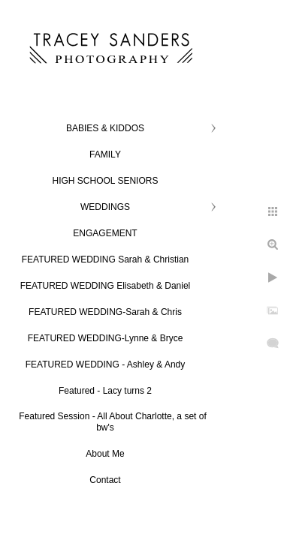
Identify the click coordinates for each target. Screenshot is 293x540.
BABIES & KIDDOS (105, 128)
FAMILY (105, 154)
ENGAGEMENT (105, 233)
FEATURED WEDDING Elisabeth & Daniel (105, 285)
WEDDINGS (105, 207)
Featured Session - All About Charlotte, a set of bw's (112, 422)
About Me (105, 453)
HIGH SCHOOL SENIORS (106, 181)
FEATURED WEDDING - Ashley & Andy (106, 364)
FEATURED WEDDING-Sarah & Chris (105, 312)
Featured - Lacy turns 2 (105, 391)
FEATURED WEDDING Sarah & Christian (105, 259)
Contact (104, 480)
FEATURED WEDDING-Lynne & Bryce (105, 338)
